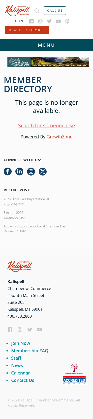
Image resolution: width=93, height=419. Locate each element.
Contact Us (22, 380)
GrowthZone (59, 137)
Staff (16, 358)
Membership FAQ (29, 350)
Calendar (20, 373)
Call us (55, 10)
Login (17, 21)
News (17, 365)
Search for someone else (46, 125)
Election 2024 (13, 212)
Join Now (20, 343)
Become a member (27, 30)
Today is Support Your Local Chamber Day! (35, 226)
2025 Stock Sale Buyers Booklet (26, 199)
